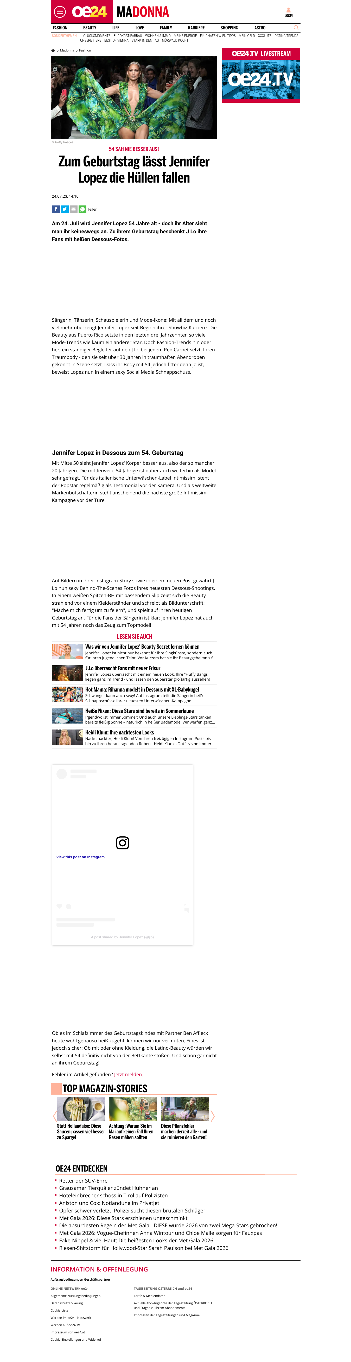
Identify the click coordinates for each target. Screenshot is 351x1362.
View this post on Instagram (80, 857)
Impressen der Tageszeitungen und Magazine (167, 1303)
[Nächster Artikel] (209, 1110)
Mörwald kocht (175, 40)
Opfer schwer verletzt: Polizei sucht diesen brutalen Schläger (130, 1198)
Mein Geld (247, 36)
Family (166, 27)
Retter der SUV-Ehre (81, 1168)
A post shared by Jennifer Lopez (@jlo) (122, 937)
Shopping (229, 27)
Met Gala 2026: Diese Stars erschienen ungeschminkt (121, 1206)
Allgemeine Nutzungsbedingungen (76, 1284)
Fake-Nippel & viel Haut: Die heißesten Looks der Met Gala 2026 (134, 1228)
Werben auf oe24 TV (65, 1313)
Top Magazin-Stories (104, 1089)
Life (115, 27)
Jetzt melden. (128, 1074)
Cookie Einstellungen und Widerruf (76, 1327)
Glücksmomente (96, 36)
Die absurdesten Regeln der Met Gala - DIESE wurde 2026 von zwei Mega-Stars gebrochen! (166, 1213)
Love (140, 27)
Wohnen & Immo (158, 36)
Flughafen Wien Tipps (218, 36)
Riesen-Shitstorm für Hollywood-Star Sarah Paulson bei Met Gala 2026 (141, 1236)
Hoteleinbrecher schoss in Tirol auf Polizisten (111, 1183)
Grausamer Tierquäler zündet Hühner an (106, 1176)
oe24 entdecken (81, 1157)
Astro (259, 27)
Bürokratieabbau (127, 36)
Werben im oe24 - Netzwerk (71, 1305)
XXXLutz (264, 36)
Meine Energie (185, 36)
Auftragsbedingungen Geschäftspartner (80, 1267)
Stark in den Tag (145, 40)
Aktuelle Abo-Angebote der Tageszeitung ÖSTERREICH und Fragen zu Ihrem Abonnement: (173, 1293)
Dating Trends (286, 36)
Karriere (196, 27)
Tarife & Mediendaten (149, 1284)
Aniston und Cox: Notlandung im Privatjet (107, 1191)
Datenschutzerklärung (67, 1291)
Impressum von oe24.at (68, 1320)
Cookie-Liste (59, 1298)
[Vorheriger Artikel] (58, 1110)
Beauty (89, 27)
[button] (58, 11)
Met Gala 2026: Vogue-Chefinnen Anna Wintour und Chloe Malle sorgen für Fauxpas (158, 1221)
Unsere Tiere (90, 40)
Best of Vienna (116, 40)
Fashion (60, 27)
